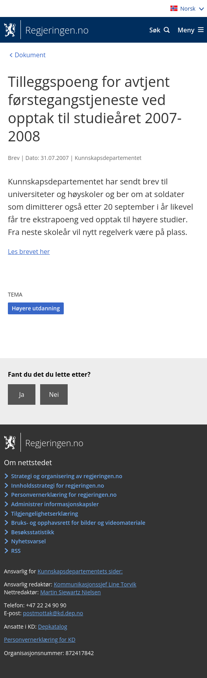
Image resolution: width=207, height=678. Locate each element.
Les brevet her (29, 251)
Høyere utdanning (36, 308)
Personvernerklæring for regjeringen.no (63, 494)
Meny (185, 30)
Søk (155, 30)
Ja (21, 394)
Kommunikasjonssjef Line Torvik (95, 584)
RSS (15, 550)
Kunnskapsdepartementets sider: (79, 571)
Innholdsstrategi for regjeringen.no (57, 485)
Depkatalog (52, 626)
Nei (54, 394)
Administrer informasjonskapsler (55, 504)
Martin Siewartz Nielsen (70, 592)
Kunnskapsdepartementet (108, 158)
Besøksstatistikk (32, 532)
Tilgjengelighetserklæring (44, 513)
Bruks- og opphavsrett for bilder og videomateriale (78, 522)
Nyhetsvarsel (28, 541)
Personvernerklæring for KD (40, 639)
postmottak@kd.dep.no (53, 613)
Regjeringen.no (54, 30)
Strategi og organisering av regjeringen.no (66, 476)
